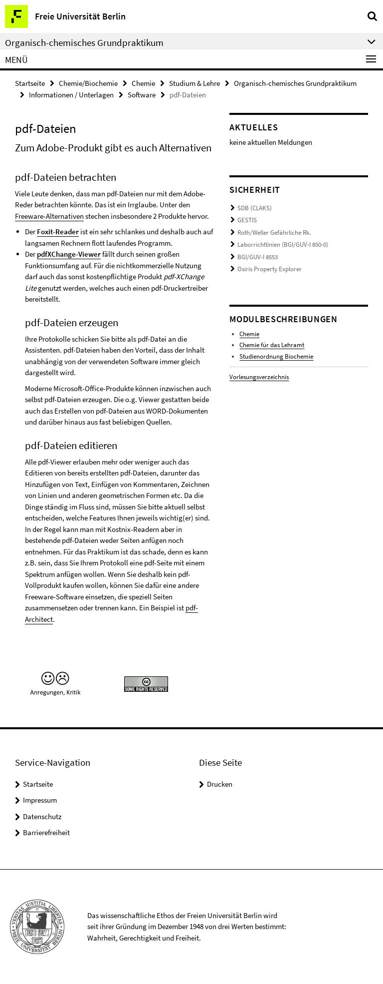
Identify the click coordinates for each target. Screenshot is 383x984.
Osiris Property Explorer (269, 269)
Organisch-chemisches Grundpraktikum (295, 83)
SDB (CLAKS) (254, 208)
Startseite (30, 83)
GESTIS (247, 220)
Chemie (143, 83)
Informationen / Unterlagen (71, 94)
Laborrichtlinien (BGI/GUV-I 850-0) (282, 244)
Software (142, 94)
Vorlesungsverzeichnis (259, 377)
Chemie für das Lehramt (271, 345)
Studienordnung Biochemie (276, 356)
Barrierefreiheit (46, 832)
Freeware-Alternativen (49, 216)
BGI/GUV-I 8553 (257, 257)
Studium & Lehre (194, 83)
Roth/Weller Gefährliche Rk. (274, 232)
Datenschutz (42, 816)
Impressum (40, 800)
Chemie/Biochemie (88, 83)
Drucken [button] (219, 784)
